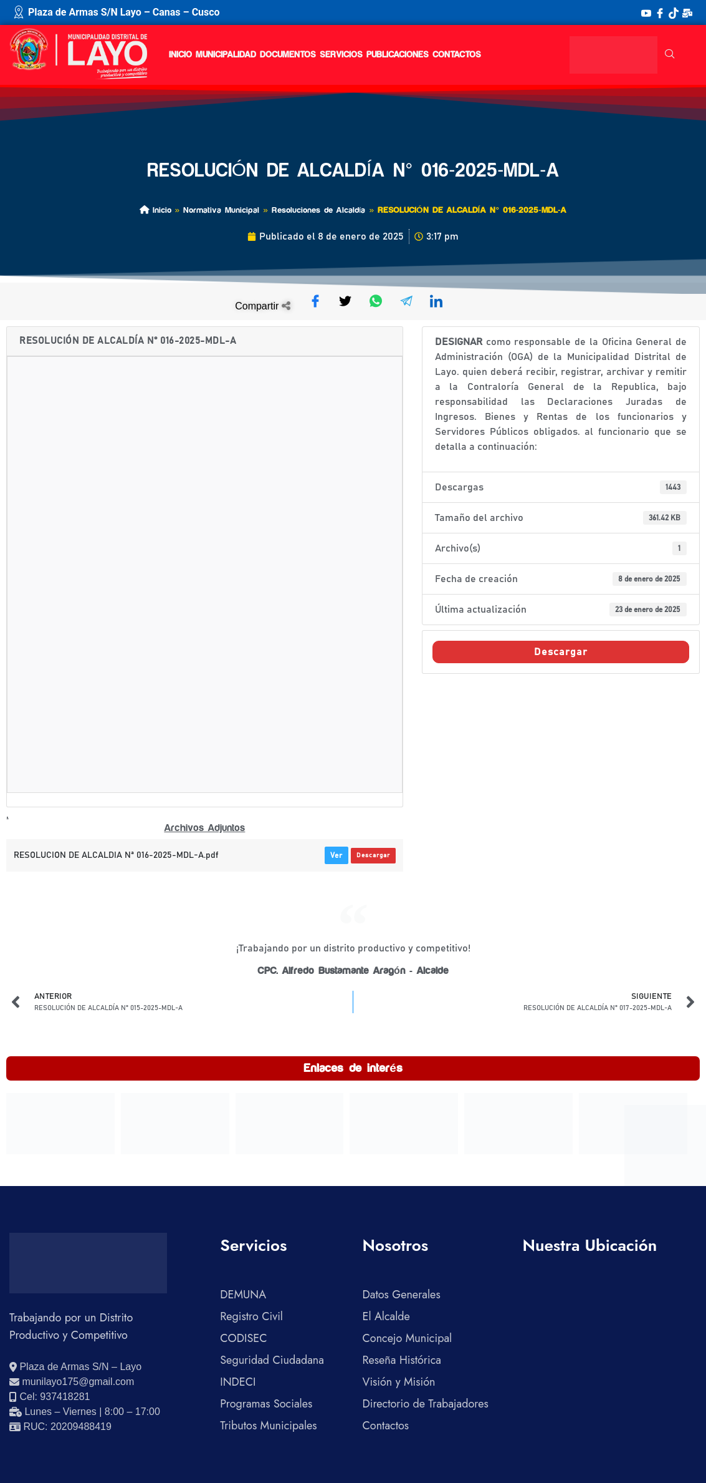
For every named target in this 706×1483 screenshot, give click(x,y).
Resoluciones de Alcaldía (319, 210)
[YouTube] (646, 12)
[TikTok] (674, 12)
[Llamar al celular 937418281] (49, 1396)
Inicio (180, 55)
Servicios (341, 55)
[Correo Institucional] (687, 12)
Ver (336, 855)
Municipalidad (226, 55)
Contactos (456, 55)
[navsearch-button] (670, 55)
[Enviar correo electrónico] (71, 1381)
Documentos (288, 55)
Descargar (373, 855)
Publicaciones (397, 55)
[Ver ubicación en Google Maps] (75, 1366)
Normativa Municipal (221, 210)
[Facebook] (660, 12)
